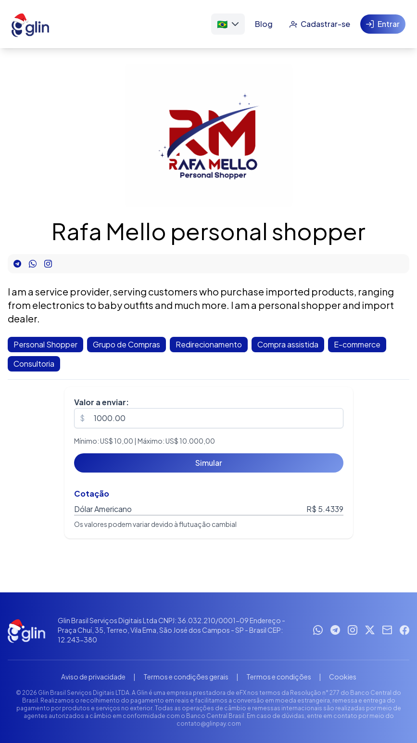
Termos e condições (278, 676)
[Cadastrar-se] (319, 24)
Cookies (342, 676)
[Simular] (208, 463)
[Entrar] (382, 24)
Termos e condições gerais (185, 676)
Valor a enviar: (101, 402)
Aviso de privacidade (93, 676)
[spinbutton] (208, 418)
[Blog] (264, 24)
